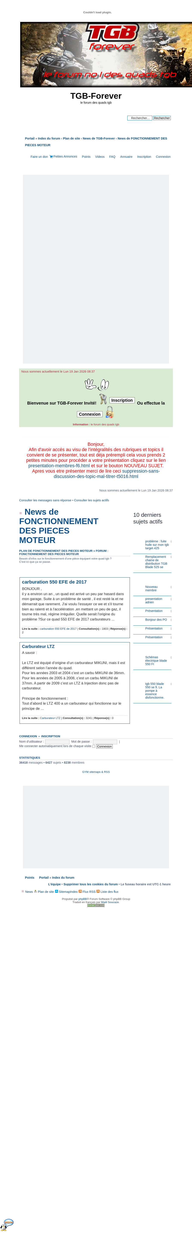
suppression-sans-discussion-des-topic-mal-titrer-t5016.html (107, 474)
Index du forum (63, 877)
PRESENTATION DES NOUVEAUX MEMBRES (147, 578)
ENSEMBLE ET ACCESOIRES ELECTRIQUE (146, 648)
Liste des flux (107, 891)
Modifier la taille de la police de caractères (167, 151)
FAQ (112, 156)
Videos (99, 156)
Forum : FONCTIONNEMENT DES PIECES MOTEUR (63, 552)
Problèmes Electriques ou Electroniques (149, 675)
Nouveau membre (151, 588)
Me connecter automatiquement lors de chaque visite (57, 746)
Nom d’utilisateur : (31, 741)
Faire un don (39, 156)
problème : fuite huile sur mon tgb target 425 (157, 545)
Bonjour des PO (156, 619)
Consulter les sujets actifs (91, 500)
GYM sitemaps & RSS (96, 771)
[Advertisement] (96, 269)
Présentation (154, 611)
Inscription (144, 156)
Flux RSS (87, 891)
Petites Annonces (65, 156)
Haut (126, 635)
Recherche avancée (157, 122)
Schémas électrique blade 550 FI (156, 660)
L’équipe (54, 884)
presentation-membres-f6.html (59, 465)
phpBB (82, 899)
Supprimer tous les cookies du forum (90, 884)
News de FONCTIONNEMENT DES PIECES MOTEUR (58, 526)
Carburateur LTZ (38, 646)
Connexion (163, 156)
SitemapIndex (66, 891)
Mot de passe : (81, 741)
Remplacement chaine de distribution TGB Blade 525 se (156, 562)
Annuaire (126, 156)
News (27, 891)
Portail (30, 138)
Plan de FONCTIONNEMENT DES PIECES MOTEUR (55, 550)
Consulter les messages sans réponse (45, 500)
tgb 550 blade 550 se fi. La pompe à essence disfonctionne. (154, 690)
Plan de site (44, 891)
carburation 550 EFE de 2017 (54, 582)
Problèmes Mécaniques (145, 534)
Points (86, 156)
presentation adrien (153, 600)
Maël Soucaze (110, 902)
